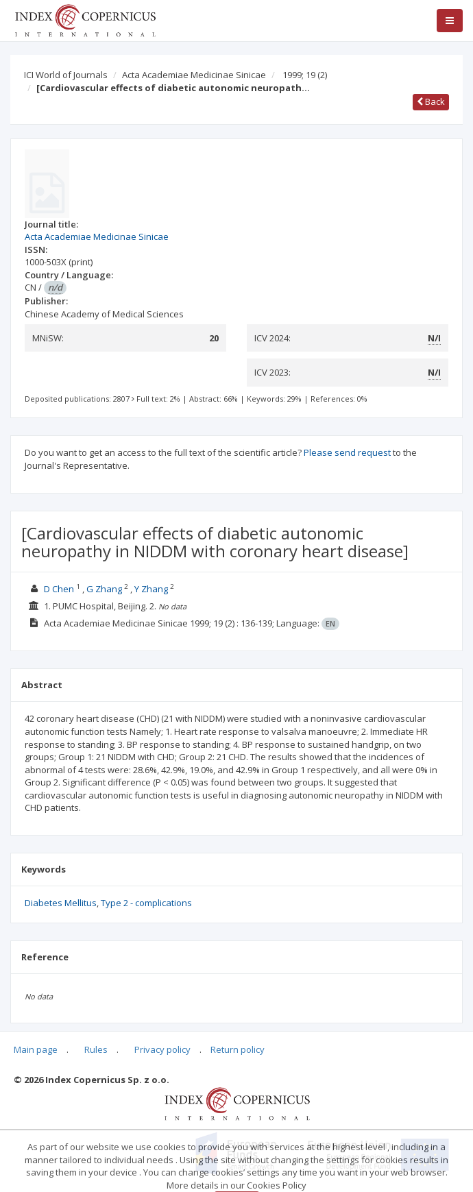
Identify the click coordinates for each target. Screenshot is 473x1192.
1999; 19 (304, 75)
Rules (96, 1049)
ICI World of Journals (66, 75)
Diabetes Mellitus (61, 903)
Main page (36, 1049)
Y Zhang (151, 589)
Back (431, 101)
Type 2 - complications (146, 903)
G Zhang (104, 589)
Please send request (347, 452)
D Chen (59, 589)
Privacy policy (162, 1049)
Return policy (237, 1049)
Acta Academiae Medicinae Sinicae (194, 75)
